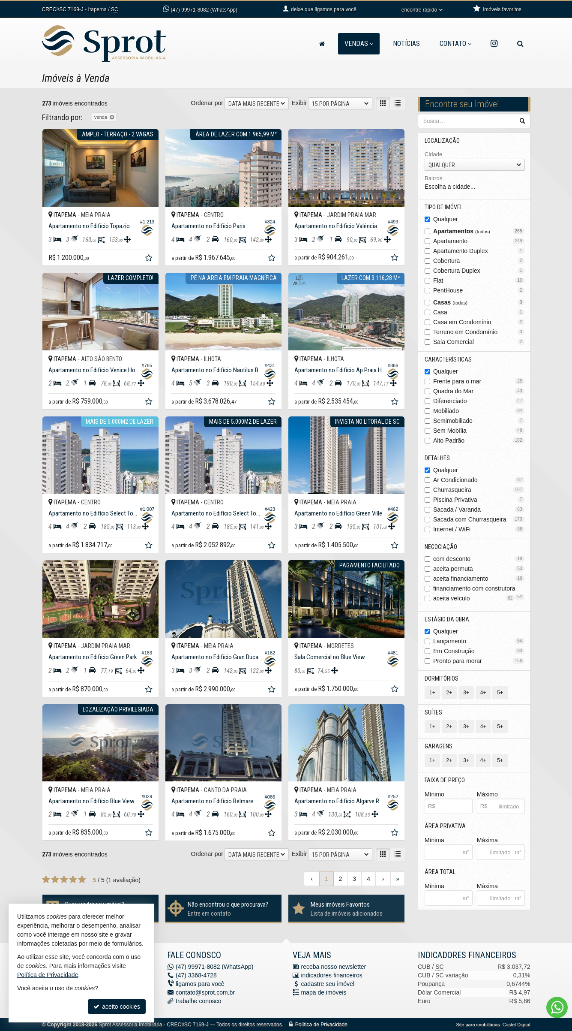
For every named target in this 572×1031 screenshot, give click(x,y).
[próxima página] (383, 878)
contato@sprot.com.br (205, 992)
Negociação (441, 546)
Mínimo (434, 794)
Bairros (433, 178)
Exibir (299, 102)
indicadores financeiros (331, 975)
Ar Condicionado (478, 479)
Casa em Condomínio (478, 322)
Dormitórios (441, 678)
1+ (432, 693)
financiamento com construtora (478, 589)
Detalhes (437, 458)
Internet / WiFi (478, 529)
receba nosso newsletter (333, 966)
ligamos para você (200, 983)
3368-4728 (196, 975)
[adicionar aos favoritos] (149, 259)
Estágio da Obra (447, 619)
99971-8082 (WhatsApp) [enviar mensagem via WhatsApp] (204, 10)
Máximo (487, 794)
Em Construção (478, 651)
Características (448, 359)
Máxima (487, 840)
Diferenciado (478, 401)
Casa (478, 312)
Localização (442, 140)
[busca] (520, 43)
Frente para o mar (478, 381)
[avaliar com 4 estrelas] (73, 879)
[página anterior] (311, 878)
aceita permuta (478, 568)
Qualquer (445, 219)
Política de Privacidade (321, 1025)
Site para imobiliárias (478, 1024)
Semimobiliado (478, 420)
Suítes (433, 712)
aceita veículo (474, 598)
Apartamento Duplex (478, 250)
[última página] (397, 878)
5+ (500, 693)
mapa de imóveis (324, 992)
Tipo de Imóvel (444, 207)
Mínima (434, 840)
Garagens (438, 746)
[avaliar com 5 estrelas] (82, 879)
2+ (449, 693)
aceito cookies (116, 1006)
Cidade (433, 154)
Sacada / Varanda (478, 509)
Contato (455, 43)
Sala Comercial (478, 341)
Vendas (358, 43)
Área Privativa (445, 826)
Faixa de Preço (445, 780)
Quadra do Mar (478, 391)
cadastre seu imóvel (328, 983)
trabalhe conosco (199, 1001)
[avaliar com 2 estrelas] (55, 879)
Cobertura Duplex (478, 270)
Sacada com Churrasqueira (478, 519)
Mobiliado (478, 410)
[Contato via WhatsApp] (557, 1007)
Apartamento (478, 241)
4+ (483, 693)
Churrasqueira (478, 489)
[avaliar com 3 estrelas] (64, 879)
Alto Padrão (478, 440)
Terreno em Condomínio (478, 332)
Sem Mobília (478, 430)
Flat (478, 280)
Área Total (440, 871)
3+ (466, 693)
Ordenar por (207, 102)
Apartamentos (478, 231)
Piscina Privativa (478, 499)
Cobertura (478, 260)
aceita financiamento (478, 578)
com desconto (478, 558)
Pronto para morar (478, 660)
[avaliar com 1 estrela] (46, 879)
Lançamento (478, 641)
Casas (478, 302)
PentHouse (478, 290)
